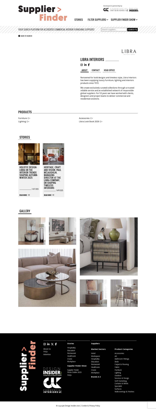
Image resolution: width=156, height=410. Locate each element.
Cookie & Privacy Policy (90, 405)
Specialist (118, 386)
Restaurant (71, 353)
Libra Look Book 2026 (89, 121)
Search (131, 29)
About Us (47, 349)
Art (116, 356)
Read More (23, 195)
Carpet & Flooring (122, 364)
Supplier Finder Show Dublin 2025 (74, 371)
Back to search (25, 36)
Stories (78, 19)
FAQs (45, 351)
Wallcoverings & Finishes (124, 391)
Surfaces (118, 389)
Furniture (22, 118)
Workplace (71, 361)
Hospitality (71, 347)
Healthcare (71, 356)
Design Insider (70, 405)
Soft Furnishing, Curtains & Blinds (121, 382)
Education (71, 350)
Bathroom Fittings (122, 359)
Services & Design (122, 378)
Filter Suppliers (97, 19)
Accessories (84, 118)
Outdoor (118, 375)
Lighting (22, 121)
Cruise (69, 359)
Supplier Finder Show (123, 19)
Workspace (95, 356)
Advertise (47, 354)
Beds (117, 361)
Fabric (117, 367)
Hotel (93, 353)
